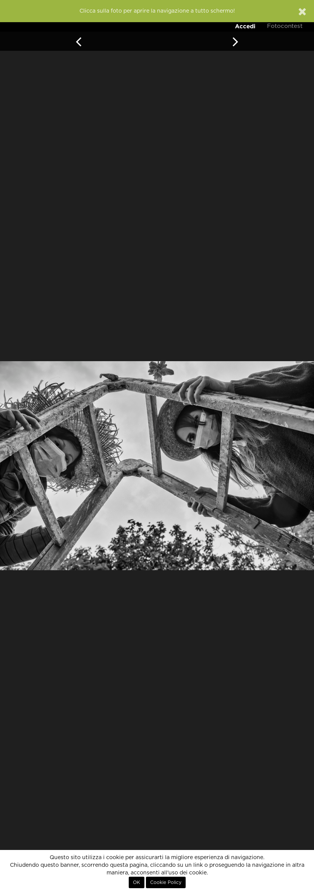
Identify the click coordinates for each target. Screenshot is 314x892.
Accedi (245, 26)
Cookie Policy (165, 882)
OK (136, 882)
